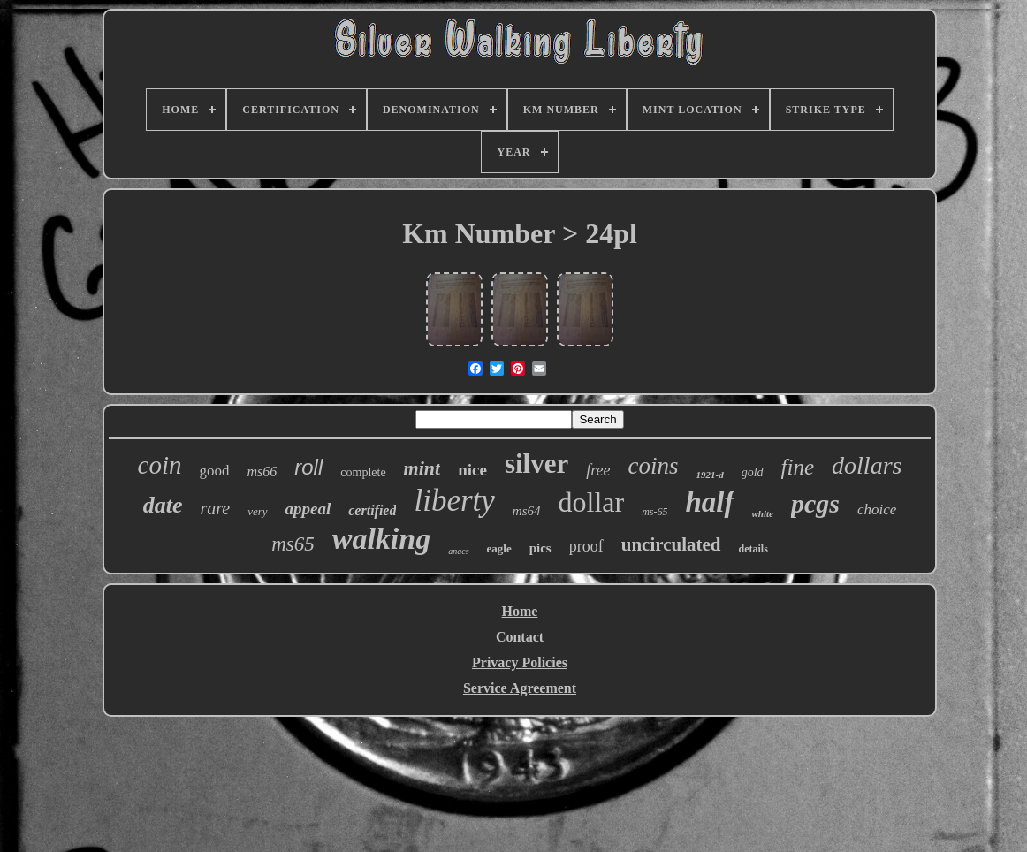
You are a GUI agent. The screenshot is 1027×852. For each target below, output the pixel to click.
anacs (458, 551)
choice (876, 509)
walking (381, 538)
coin (160, 465)
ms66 (262, 471)
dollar (592, 502)
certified (372, 510)
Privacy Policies (519, 662)
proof (586, 546)
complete (362, 472)
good (214, 470)
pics (540, 548)
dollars (866, 465)
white (762, 513)
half (709, 502)
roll (308, 467)
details (753, 549)
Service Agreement (519, 688)
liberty (454, 500)
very (257, 511)
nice (472, 469)
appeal (308, 508)
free (598, 470)
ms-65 (654, 512)
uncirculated (671, 544)
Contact (520, 636)
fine (798, 467)
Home (520, 611)
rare (215, 508)
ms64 (527, 511)
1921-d (710, 474)
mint (422, 468)
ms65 (293, 544)
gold (753, 472)
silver (536, 463)
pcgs (815, 503)
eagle (499, 548)
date (163, 505)
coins (653, 466)
